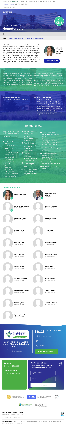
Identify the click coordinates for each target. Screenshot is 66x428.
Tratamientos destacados (15, 38)
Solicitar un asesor (46, 351)
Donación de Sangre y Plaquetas (34, 38)
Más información (16, 351)
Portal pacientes (14, 1)
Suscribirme (43, 385)
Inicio (4, 38)
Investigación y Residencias (32, 1)
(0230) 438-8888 (11, 366)
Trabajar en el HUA (19, 421)
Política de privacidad (55, 421)
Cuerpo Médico (51, 61)
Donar (49, 1)
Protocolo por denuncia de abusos (37, 421)
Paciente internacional (8, 4)
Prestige (22, 1)
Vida (54, 1)
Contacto (19, 423)
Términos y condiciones (8, 423)
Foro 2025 (6, 1)
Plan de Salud (43, 1)
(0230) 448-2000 (12, 373)
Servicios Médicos (12, 26)
